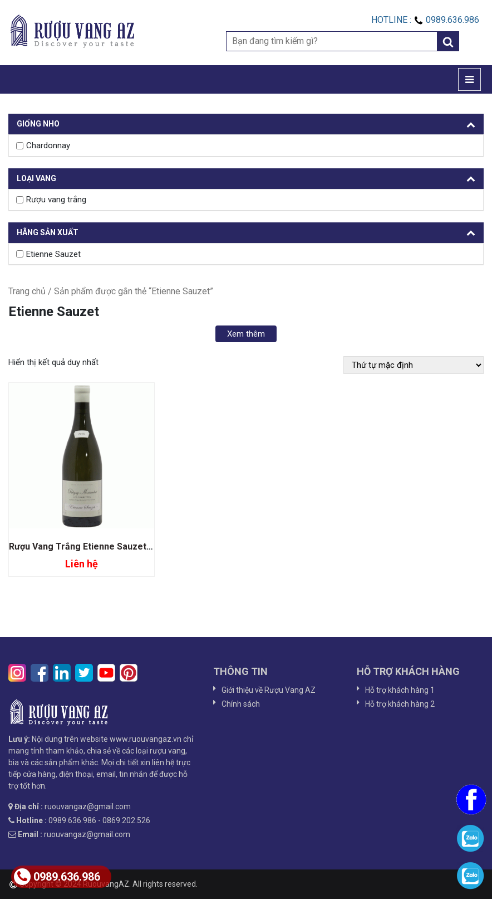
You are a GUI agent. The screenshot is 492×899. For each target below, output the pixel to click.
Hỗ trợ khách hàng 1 (400, 690)
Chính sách (241, 703)
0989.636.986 (57, 876)
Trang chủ (27, 291)
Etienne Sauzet (53, 254)
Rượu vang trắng (56, 200)
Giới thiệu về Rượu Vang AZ (269, 690)
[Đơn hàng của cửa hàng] (413, 365)
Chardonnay (48, 145)
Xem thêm (246, 334)
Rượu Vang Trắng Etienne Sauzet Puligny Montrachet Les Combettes (153, 546)
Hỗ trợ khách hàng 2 (400, 703)
